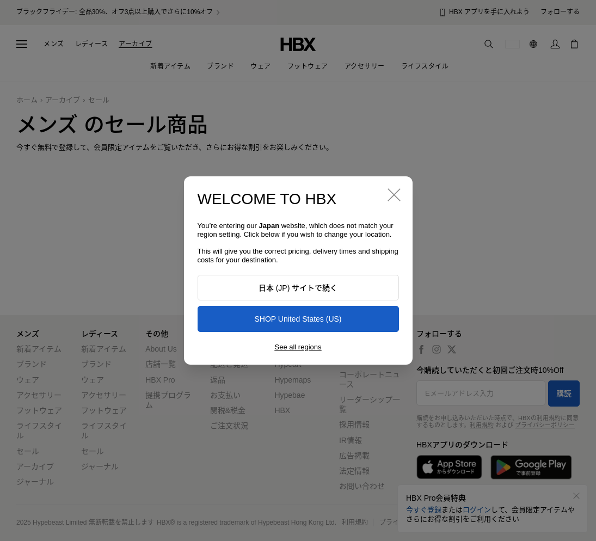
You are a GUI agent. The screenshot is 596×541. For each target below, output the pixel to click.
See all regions (298, 347)
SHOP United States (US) (297, 319)
